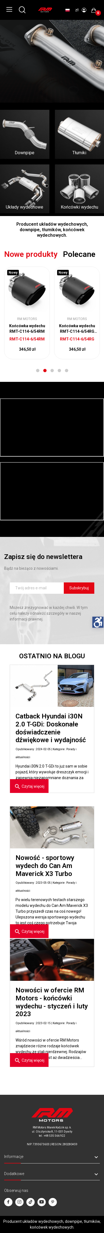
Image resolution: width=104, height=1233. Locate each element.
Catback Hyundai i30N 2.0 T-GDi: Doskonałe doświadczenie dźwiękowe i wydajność (51, 728)
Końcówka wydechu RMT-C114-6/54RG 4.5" (77, 329)
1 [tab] (37, 370)
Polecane (79, 254)
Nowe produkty (30, 254)
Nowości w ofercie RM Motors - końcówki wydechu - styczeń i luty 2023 (52, 1002)
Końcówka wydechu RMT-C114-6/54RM (27, 329)
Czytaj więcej (29, 786)
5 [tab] (66, 370)
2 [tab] (45, 370)
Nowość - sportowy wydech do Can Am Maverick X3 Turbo (45, 866)
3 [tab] (52, 370)
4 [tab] (59, 370)
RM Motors (27, 319)
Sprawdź (17, 71)
